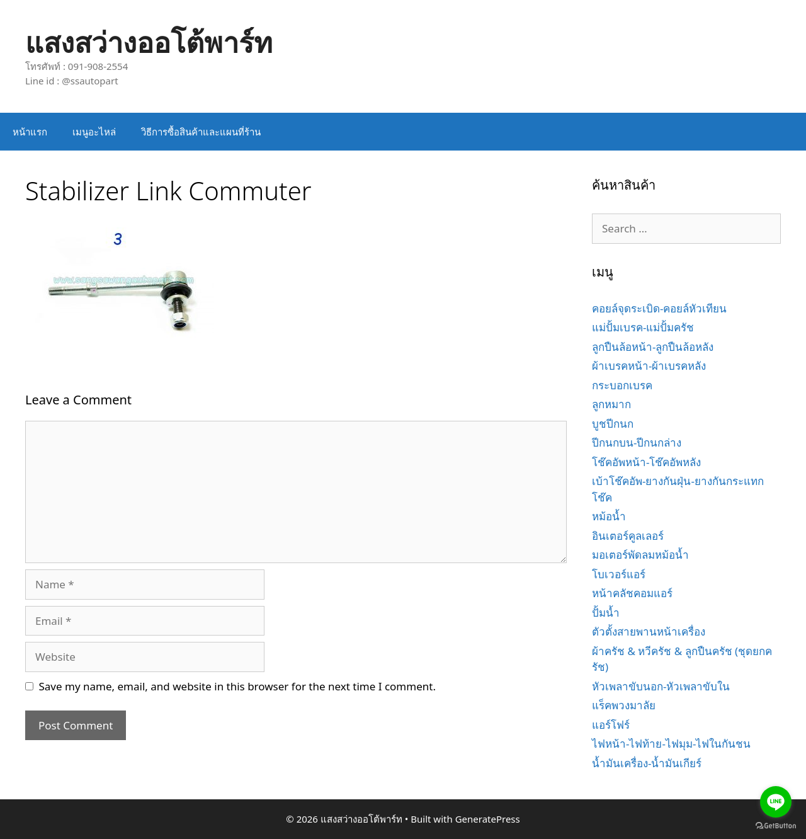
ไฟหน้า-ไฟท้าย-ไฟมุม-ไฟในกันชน (671, 743)
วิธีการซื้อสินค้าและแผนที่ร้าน (201, 131)
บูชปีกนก (612, 423)
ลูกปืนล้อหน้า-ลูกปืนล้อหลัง (652, 347)
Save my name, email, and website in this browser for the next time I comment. (237, 686)
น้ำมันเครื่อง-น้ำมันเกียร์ (646, 763)
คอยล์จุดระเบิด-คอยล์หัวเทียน (659, 308)
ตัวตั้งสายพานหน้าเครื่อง (648, 631)
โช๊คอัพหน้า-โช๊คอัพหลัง (646, 462)
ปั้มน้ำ (606, 612)
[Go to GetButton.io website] (776, 826)
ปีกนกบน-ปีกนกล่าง (636, 442)
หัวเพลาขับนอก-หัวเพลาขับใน (661, 686)
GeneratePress (487, 819)
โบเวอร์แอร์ (618, 574)
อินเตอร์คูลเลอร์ (628, 535)
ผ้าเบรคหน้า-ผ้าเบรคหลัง (649, 365)
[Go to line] (776, 802)
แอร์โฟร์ (611, 724)
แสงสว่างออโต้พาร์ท (149, 42)
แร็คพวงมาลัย (624, 705)
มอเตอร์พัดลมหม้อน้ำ (640, 554)
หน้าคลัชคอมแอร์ (632, 593)
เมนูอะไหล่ (94, 131)
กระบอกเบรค (622, 385)
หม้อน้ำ (609, 516)
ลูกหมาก (611, 404)
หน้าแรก (30, 131)
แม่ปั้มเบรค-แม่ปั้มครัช (643, 327)
